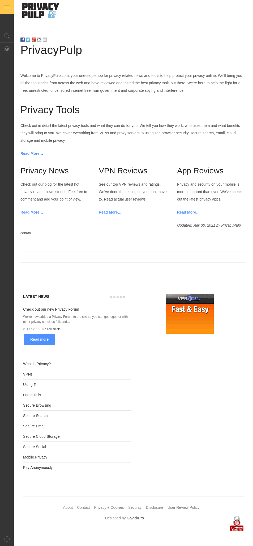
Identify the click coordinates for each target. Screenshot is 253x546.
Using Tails (32, 395)
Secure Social (34, 447)
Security (135, 507)
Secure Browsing (37, 405)
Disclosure (154, 507)
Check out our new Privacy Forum (51, 309)
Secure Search (35, 416)
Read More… (31, 153)
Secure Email (34, 426)
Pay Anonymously (38, 467)
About (68, 507)
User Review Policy (184, 507)
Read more (39, 339)
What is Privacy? (37, 364)
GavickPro (135, 518)
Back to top (7, 539)
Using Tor (31, 384)
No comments (51, 329)
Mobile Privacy (35, 457)
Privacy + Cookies (109, 507)
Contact (83, 507)
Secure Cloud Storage (41, 436)
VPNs (28, 374)
